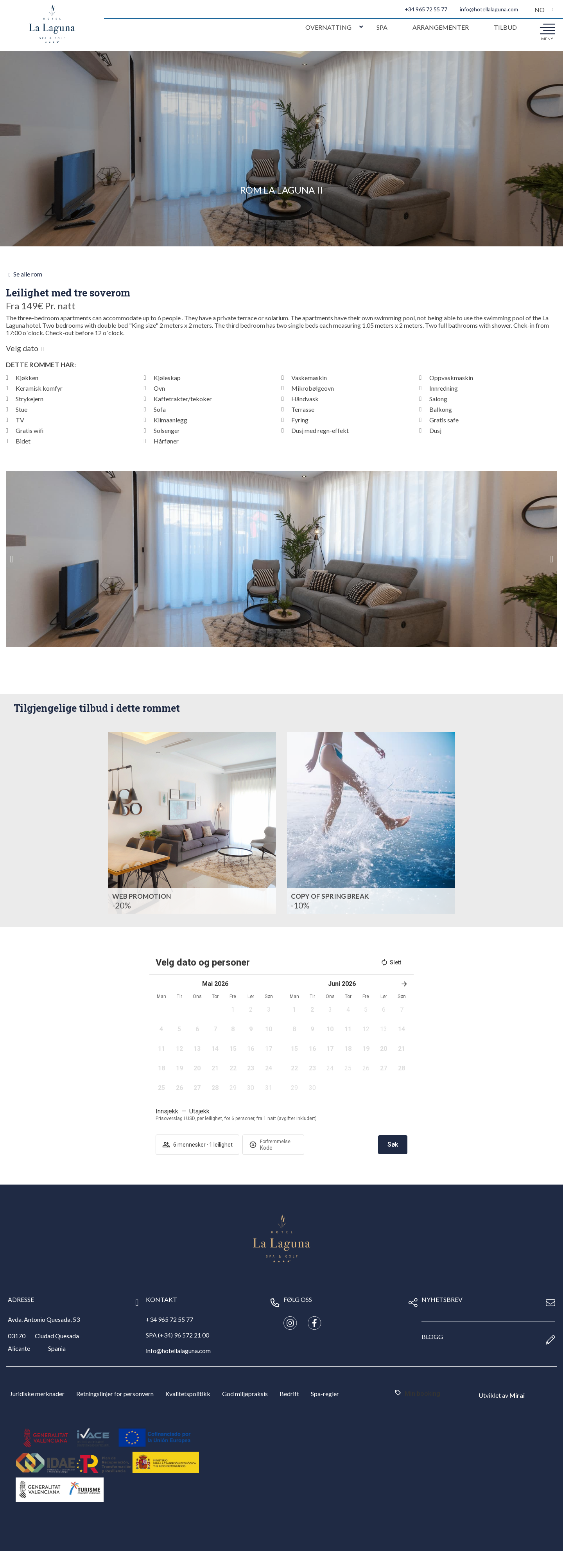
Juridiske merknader (37, 1393)
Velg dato (22, 348)
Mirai (517, 1395)
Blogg (432, 1336)
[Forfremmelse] (279, 1148)
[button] (11, 559)
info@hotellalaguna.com (489, 9)
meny (547, 38)
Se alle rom (27, 274)
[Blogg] (550, 1340)
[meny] (547, 28)
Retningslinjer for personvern (115, 1393)
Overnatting (328, 27)
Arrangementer (440, 27)
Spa (382, 27)
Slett (390, 962)
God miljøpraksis (245, 1393)
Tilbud (505, 27)
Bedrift (289, 1393)
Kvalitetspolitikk (187, 1393)
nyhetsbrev (442, 1299)
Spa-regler (325, 1393)
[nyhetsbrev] (550, 1302)
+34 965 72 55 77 (426, 9)
